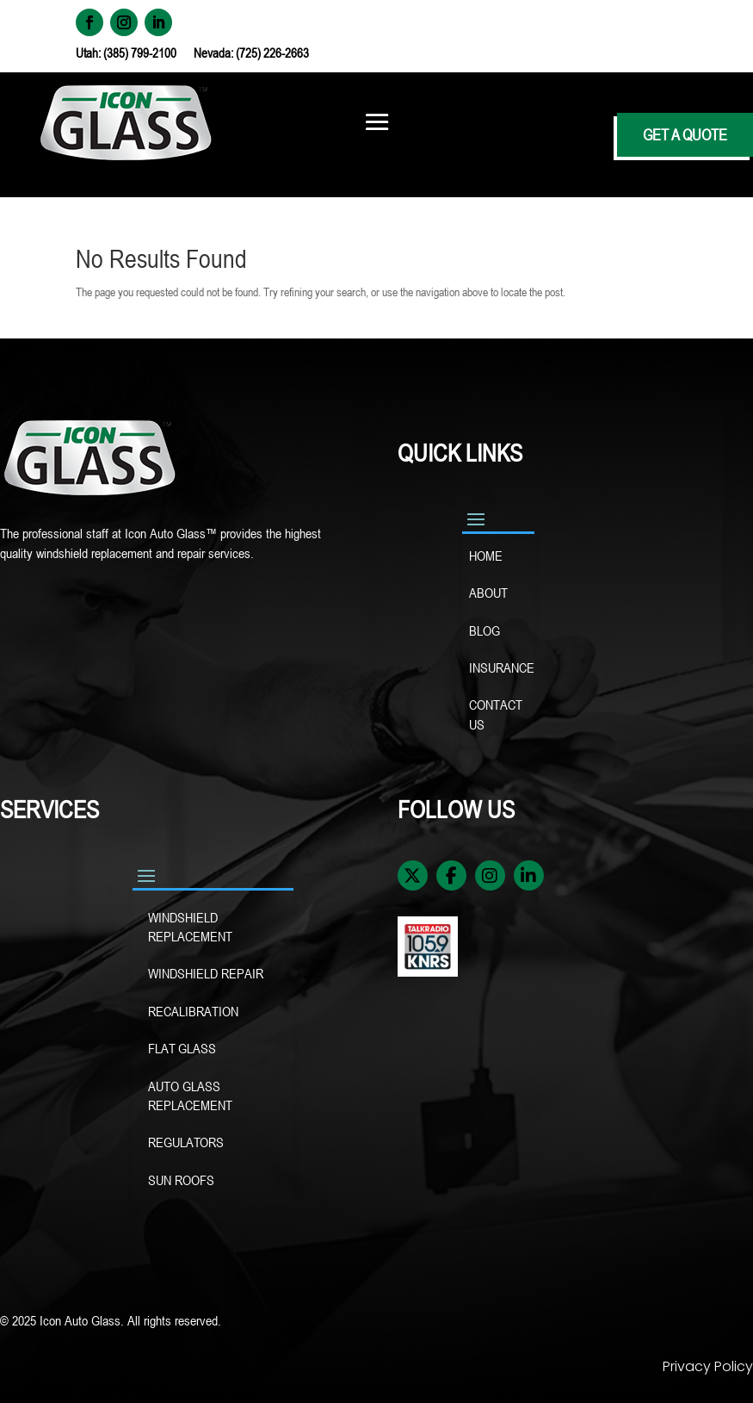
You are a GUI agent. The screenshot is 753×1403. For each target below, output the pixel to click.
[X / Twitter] (413, 875)
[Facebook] (451, 875)
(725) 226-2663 (272, 52)
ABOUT (488, 592)
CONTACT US (495, 714)
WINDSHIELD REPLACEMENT (192, 927)
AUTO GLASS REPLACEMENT (190, 1095)
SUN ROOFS (183, 1180)
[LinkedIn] (529, 875)
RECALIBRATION (193, 1011)
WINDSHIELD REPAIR (207, 973)
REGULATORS (186, 1142)
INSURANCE (500, 667)
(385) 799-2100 (139, 52)
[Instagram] (490, 875)
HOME (486, 555)
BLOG (484, 630)
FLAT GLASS (182, 1048)
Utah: (89, 52)
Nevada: (215, 52)
